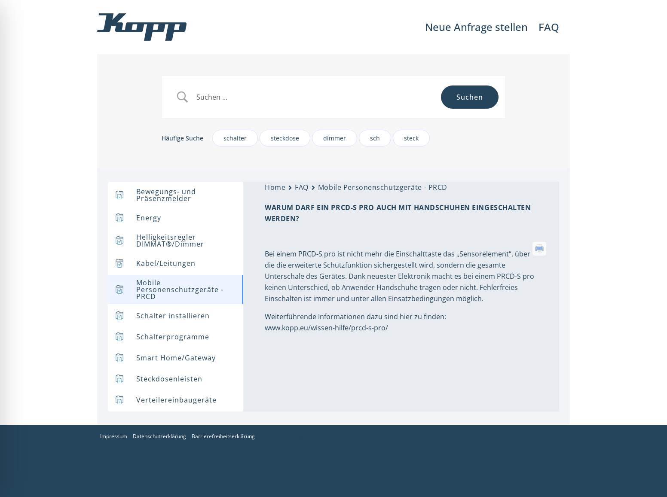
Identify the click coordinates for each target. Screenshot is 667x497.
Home (275, 187)
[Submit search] (470, 97)
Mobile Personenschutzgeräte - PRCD (382, 187)
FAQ (302, 187)
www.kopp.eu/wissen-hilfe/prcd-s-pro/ (326, 327)
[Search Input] (315, 97)
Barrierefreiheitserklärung (223, 436)
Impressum (113, 436)
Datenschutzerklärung (159, 436)
